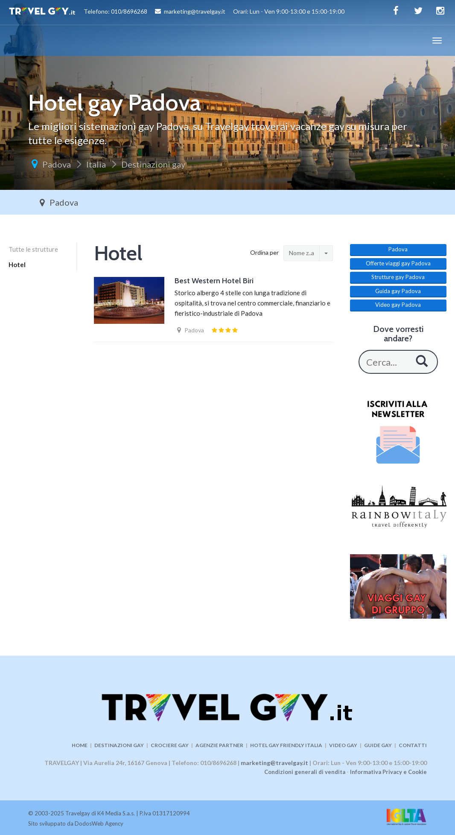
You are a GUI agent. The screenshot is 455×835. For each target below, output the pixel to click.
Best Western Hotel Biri (214, 280)
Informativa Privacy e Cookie (388, 771)
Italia (96, 164)
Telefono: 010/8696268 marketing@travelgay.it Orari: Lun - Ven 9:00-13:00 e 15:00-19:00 (176, 12)
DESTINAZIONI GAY (119, 745)
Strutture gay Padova (398, 276)
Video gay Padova (398, 304)
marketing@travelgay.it (274, 762)
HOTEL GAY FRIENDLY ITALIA (286, 745)
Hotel (17, 264)
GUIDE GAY (378, 745)
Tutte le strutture (33, 249)
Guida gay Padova (398, 291)
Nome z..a (301, 252)
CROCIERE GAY (170, 745)
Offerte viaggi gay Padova (398, 263)
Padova (56, 164)
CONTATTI (413, 745)
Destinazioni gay (153, 164)
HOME (80, 745)
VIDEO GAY (343, 745)
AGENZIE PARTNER (219, 745)
